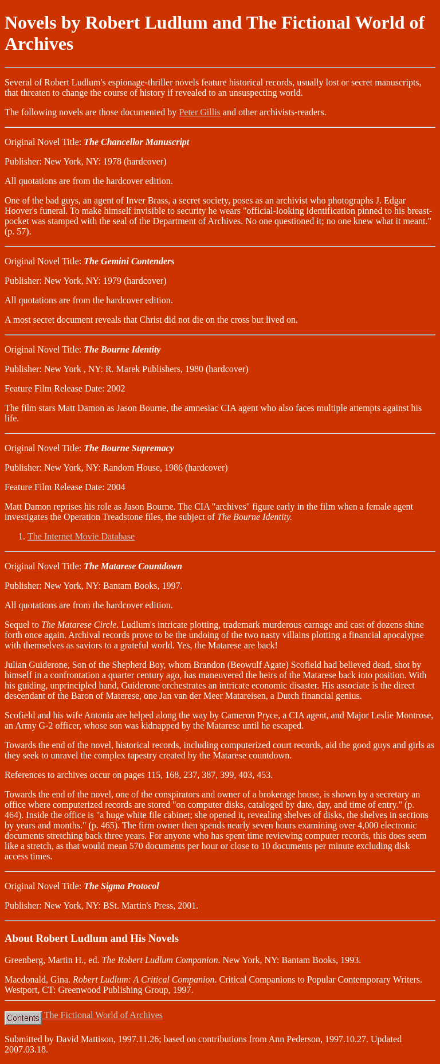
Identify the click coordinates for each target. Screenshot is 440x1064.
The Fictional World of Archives (84, 1015)
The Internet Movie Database (81, 536)
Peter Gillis (199, 112)
